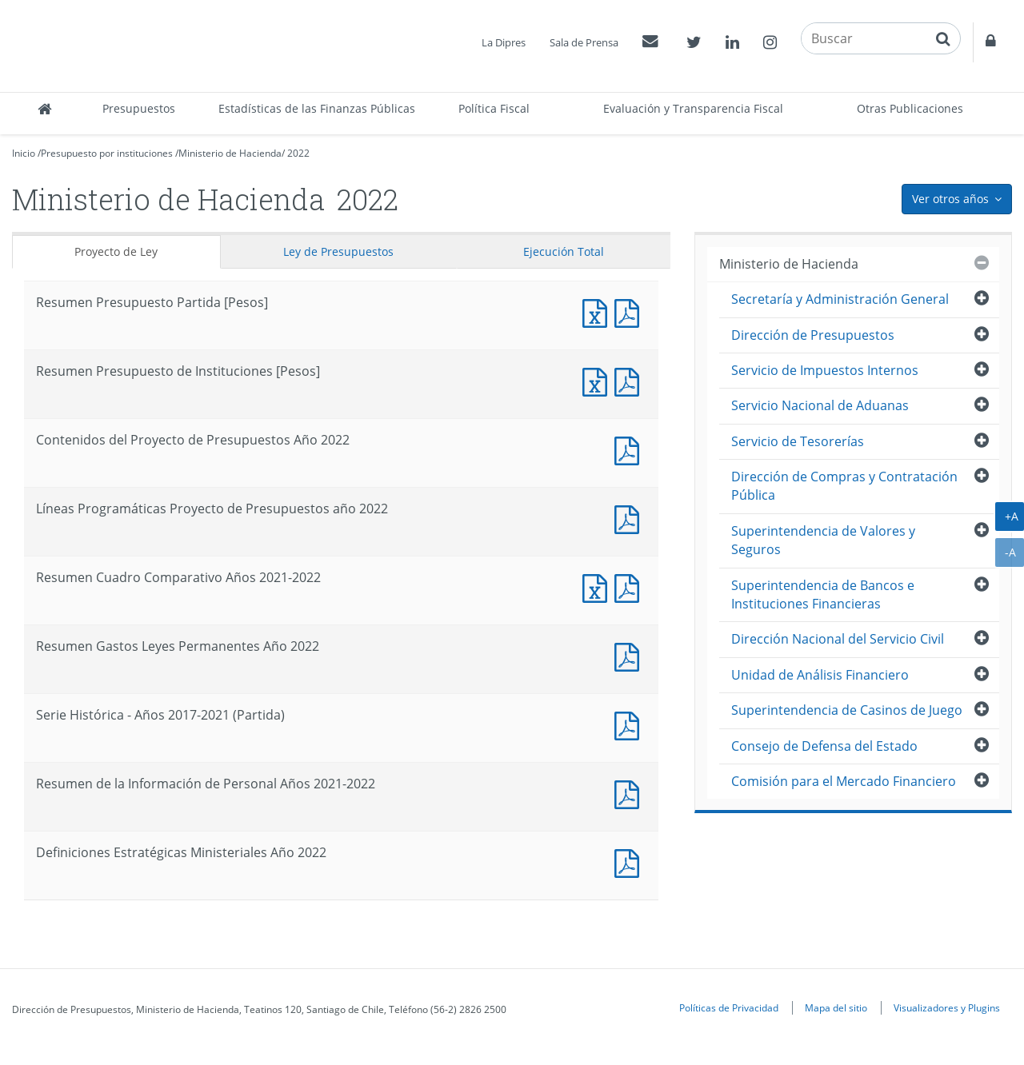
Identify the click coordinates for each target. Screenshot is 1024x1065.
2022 (298, 153)
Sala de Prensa (584, 42)
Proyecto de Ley (116, 251)
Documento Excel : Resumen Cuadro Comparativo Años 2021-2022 (598, 586)
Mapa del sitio (836, 1007)
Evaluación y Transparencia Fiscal (693, 108)
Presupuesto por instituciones (107, 153)
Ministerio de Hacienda (230, 153)
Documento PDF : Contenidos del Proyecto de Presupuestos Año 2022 (630, 449)
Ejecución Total (563, 251)
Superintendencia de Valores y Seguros (823, 540)
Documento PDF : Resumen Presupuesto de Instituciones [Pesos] (630, 380)
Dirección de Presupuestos (812, 335)
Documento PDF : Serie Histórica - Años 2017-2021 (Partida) (630, 724)
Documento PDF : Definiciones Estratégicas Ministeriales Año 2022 (630, 862)
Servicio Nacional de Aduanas (820, 405)
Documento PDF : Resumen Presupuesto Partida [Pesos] (630, 311)
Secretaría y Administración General (840, 299)
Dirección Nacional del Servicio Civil (837, 639)
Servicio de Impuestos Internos (824, 370)
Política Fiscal (494, 108)
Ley (338, 251)
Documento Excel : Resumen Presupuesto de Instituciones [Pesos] (598, 380)
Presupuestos (138, 108)
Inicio (23, 153)
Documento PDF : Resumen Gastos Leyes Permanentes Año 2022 (630, 655)
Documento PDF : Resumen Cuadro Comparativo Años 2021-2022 (630, 586)
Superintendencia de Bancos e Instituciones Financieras (822, 594)
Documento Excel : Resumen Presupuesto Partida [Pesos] (598, 311)
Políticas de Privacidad (728, 1007)
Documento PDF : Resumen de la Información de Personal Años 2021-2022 (630, 793)
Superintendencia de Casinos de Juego (846, 710)
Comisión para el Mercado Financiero (843, 781)
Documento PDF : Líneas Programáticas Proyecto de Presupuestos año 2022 (630, 518)
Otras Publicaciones (910, 108)
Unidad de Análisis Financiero (820, 675)
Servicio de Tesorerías (797, 441)
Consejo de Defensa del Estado (824, 746)
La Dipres (504, 42)
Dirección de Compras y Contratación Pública (844, 486)
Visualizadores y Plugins (947, 1007)
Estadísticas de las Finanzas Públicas (316, 108)
